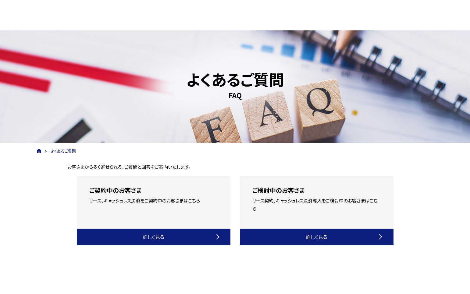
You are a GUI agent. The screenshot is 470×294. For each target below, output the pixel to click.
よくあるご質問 (63, 151)
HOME (39, 151)
